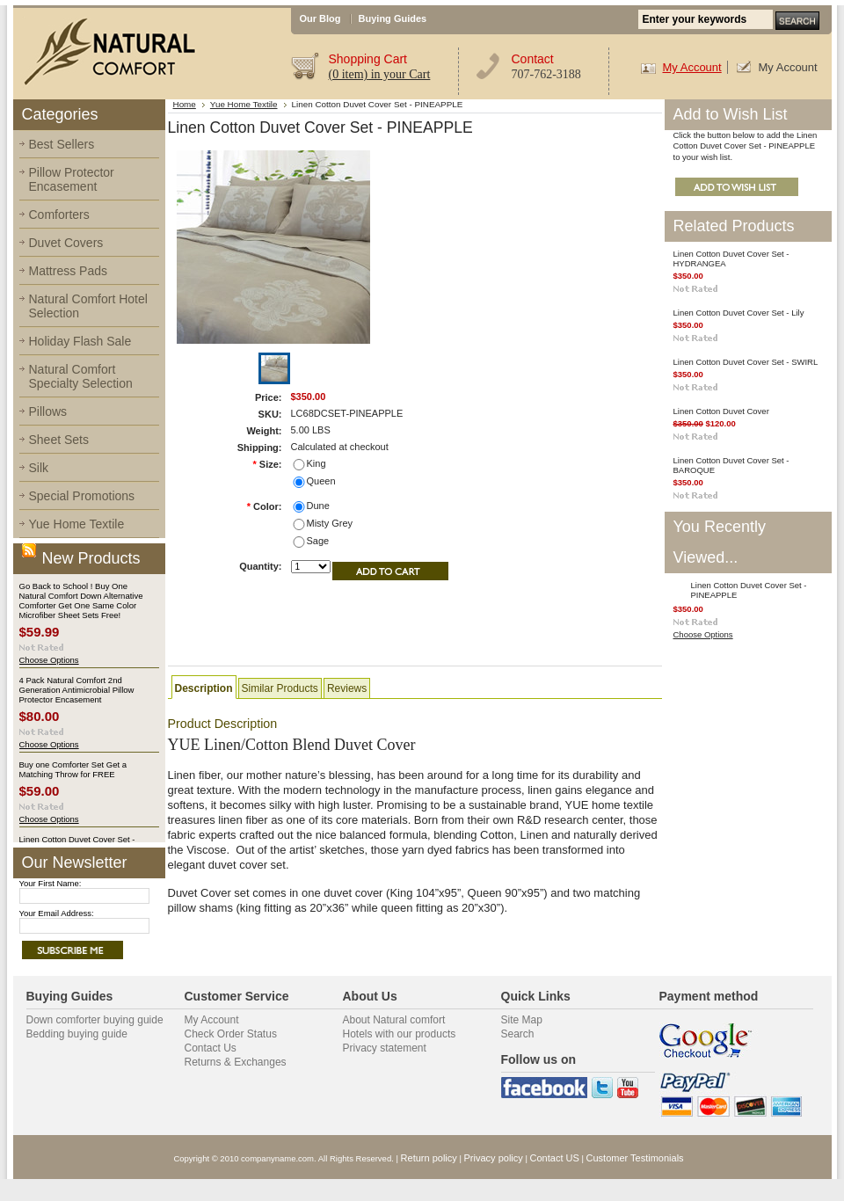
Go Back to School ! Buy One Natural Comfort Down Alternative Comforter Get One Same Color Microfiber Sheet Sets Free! (81, 600)
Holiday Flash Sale (80, 341)
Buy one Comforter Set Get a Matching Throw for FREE (73, 769)
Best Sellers (62, 144)
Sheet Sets (59, 440)
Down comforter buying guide (95, 1020)
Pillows (48, 411)
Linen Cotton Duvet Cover (721, 411)
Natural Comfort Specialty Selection (81, 376)
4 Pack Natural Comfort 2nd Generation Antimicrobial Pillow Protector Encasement (77, 689)
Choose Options (49, 660)
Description (204, 688)
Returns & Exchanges (236, 1062)
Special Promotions (82, 496)
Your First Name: (50, 883)
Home (184, 104)
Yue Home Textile (77, 524)
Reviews (347, 688)
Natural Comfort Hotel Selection (88, 306)
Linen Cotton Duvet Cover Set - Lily (738, 312)
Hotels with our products (399, 1034)
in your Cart (380, 74)
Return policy (429, 1158)
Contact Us (210, 1048)
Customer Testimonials (635, 1158)
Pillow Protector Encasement (71, 179)
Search (518, 1034)
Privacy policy (493, 1158)
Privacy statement (384, 1048)
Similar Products (280, 688)
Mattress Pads (68, 271)
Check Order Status (231, 1034)
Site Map (521, 1020)
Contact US (554, 1158)
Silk (39, 468)
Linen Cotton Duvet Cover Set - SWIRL (746, 362)
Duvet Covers (66, 243)
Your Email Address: (56, 913)
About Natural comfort (394, 1020)
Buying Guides (393, 18)
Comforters (59, 214)
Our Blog (320, 18)
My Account (692, 67)
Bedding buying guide (76, 1034)
